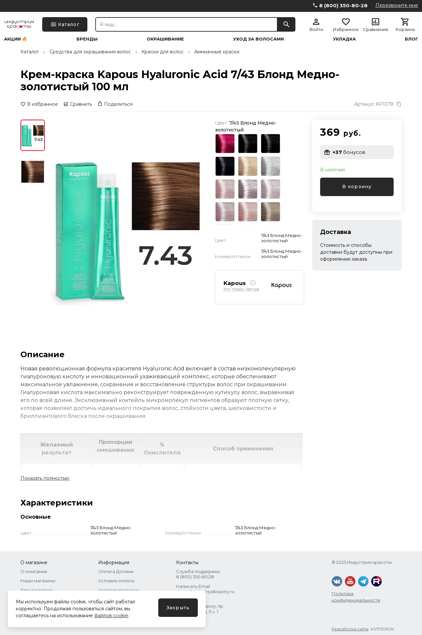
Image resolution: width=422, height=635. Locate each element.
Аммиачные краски (216, 52)
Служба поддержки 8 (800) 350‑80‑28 (198, 574)
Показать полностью (44, 478)
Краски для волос (162, 52)
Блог (411, 39)
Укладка (344, 39)
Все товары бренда (241, 289)
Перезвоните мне (397, 5)
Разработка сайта (350, 628)
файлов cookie (111, 616)
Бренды (87, 39)
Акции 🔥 (15, 39)
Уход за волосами (258, 39)
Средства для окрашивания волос (90, 52)
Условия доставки (118, 590)
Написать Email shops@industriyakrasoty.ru (205, 589)
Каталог (29, 52)
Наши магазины (37, 580)
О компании (33, 571)
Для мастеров (36, 590)
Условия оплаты (116, 580)
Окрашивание (165, 39)
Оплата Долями (116, 571)
